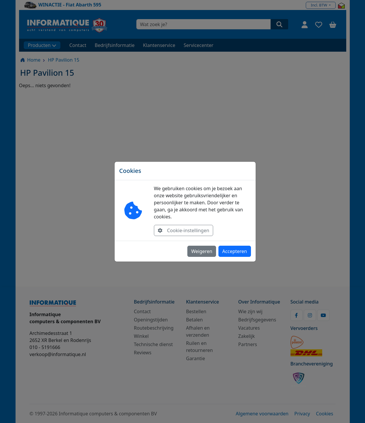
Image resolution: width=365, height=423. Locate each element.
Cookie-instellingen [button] (183, 230)
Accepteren (234, 251)
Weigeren (201, 251)
